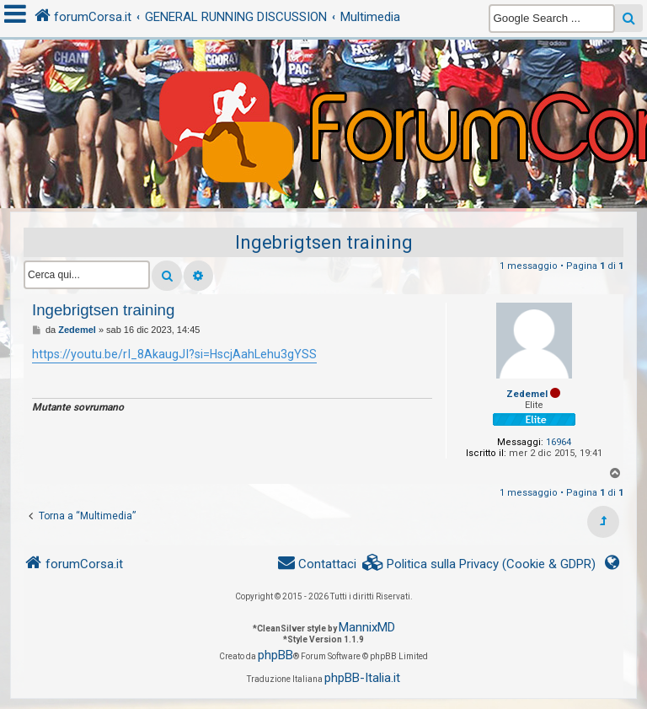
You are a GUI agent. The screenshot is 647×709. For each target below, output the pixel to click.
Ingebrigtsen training (324, 242)
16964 (558, 442)
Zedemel (527, 394)
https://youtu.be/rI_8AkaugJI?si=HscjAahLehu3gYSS (174, 354)
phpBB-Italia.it (362, 677)
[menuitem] (479, 564)
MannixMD (367, 627)
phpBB (275, 655)
